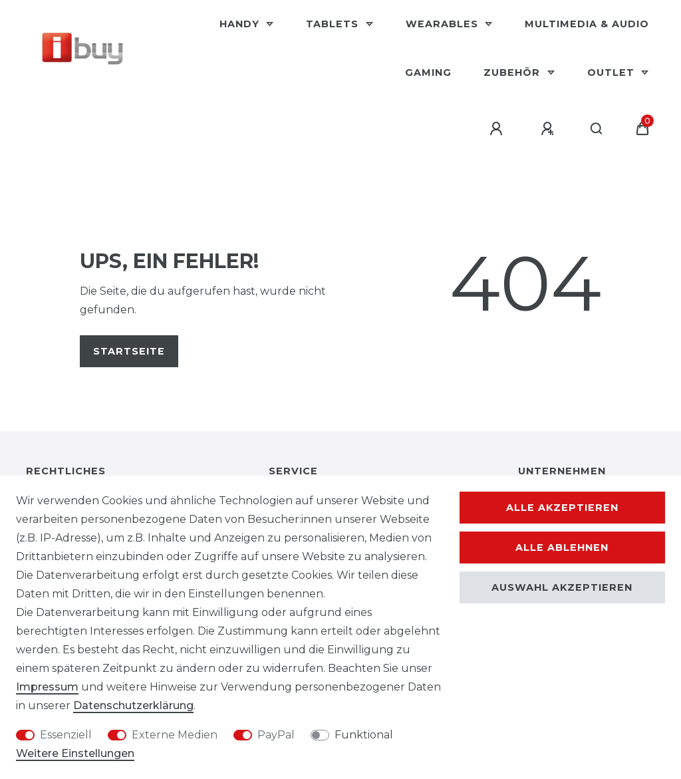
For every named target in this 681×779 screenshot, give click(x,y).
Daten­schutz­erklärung (133, 705)
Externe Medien (174, 734)
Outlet (612, 72)
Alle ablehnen (562, 547)
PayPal (276, 734)
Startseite (129, 351)
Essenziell (66, 734)
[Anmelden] (498, 129)
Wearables (443, 24)
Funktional (364, 734)
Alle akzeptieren (562, 508)
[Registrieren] (549, 129)
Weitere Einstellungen (75, 753)
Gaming (428, 72)
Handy (241, 24)
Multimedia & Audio (587, 24)
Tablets (334, 24)
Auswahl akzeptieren (561, 587)
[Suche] (597, 129)
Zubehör (513, 72)
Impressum (47, 687)
